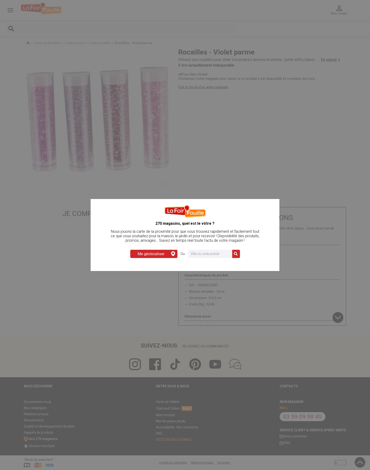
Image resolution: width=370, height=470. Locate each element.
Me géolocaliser (156, 253)
